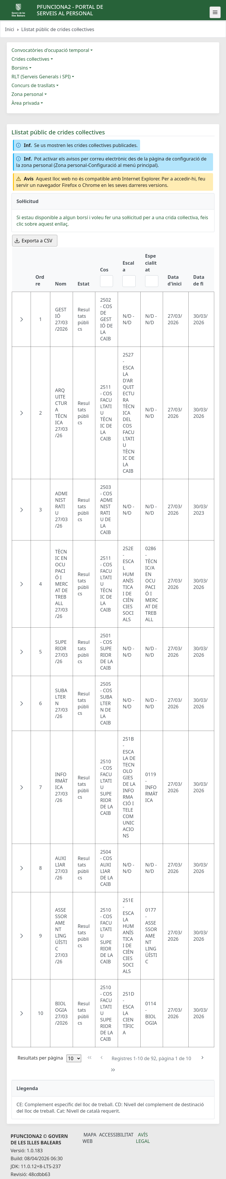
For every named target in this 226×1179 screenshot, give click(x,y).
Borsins (19, 68)
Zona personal (27, 94)
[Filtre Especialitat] (151, 281)
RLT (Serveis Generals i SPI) (41, 76)
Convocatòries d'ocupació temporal (50, 50)
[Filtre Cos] (106, 281)
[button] (21, 319)
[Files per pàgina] (74, 1058)
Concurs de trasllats (33, 85)
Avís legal (143, 1137)
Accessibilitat (116, 1134)
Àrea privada (25, 103)
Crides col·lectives (30, 59)
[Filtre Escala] (129, 281)
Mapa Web (90, 1137)
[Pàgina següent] (202, 1057)
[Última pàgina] (113, 1070)
